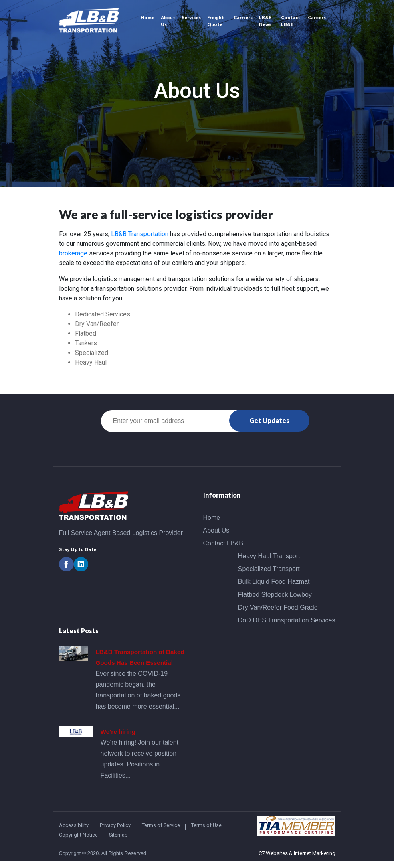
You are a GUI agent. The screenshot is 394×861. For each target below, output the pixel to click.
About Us (168, 21)
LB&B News (265, 21)
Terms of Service (161, 825)
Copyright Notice (78, 835)
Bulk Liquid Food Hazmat (274, 581)
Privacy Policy (115, 825)
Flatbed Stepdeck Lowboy (275, 594)
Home (147, 17)
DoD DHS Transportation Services (286, 620)
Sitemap (118, 835)
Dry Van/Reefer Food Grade (278, 607)
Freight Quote (215, 21)
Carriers (243, 17)
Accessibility (74, 825)
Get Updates (269, 420)
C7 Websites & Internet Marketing (297, 853)
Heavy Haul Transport (269, 556)
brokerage (73, 253)
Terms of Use (206, 825)
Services (191, 17)
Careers (317, 17)
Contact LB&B (290, 21)
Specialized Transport (269, 568)
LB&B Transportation (139, 234)
